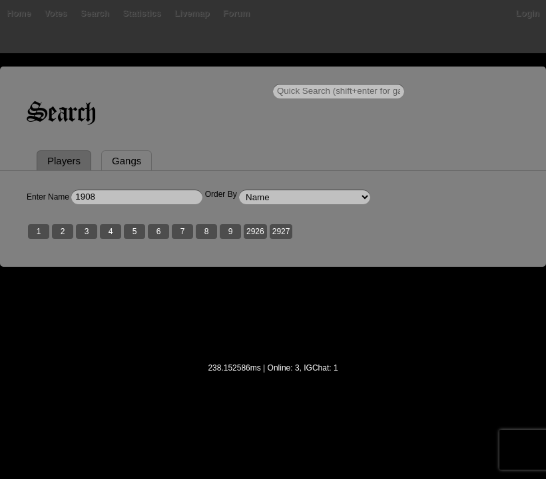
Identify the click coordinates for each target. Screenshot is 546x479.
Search (95, 13)
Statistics (142, 13)
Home (19, 13)
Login (527, 13)
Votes (55, 13)
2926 (255, 231)
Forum (236, 13)
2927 (281, 231)
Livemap (192, 13)
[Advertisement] (273, 323)
